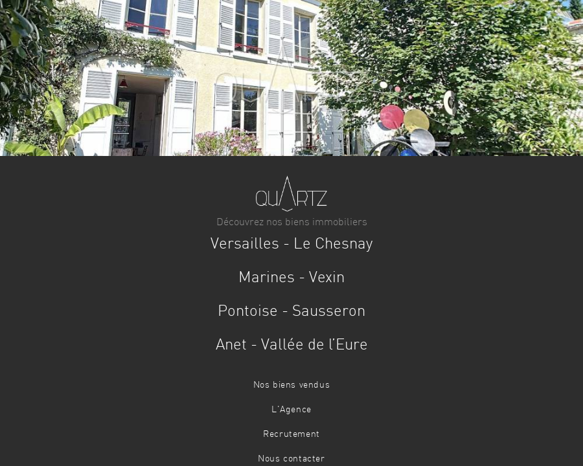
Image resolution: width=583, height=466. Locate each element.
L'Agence (291, 409)
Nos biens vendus (291, 385)
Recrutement (291, 434)
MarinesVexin (291, 278)
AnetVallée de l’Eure (292, 345)
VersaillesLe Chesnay (291, 244)
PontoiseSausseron (291, 312)
